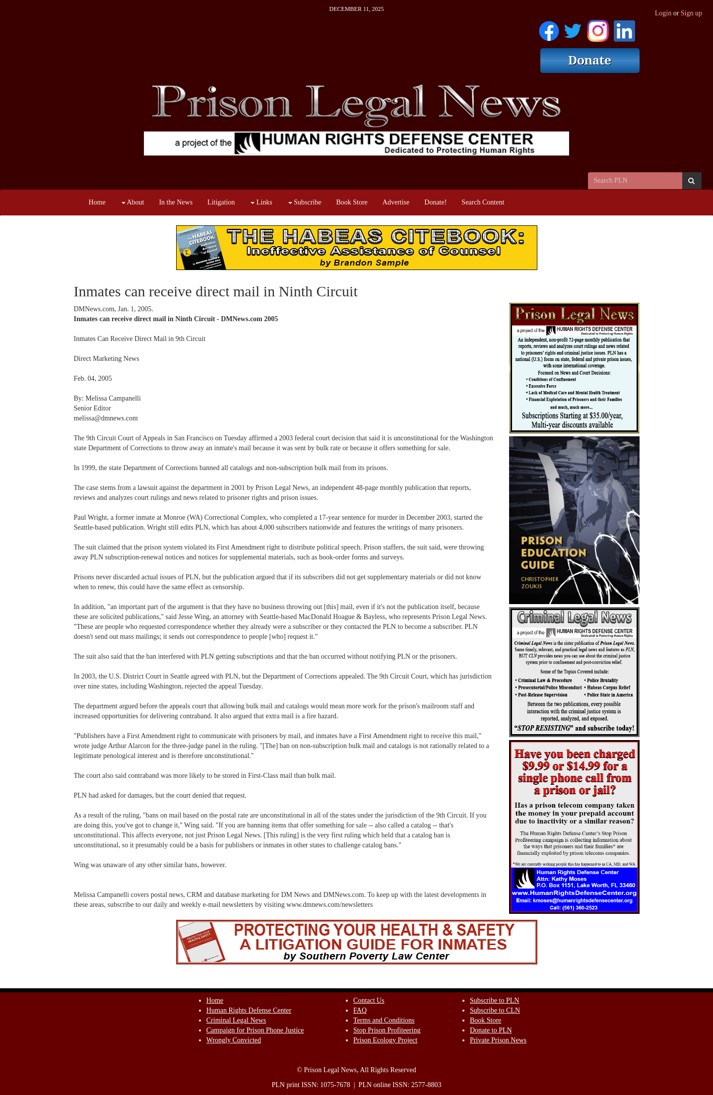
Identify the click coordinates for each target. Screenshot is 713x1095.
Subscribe (305, 202)
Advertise (396, 202)
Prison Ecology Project (385, 1040)
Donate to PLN (491, 1030)
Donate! (435, 202)
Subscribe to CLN (495, 1010)
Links (261, 202)
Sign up (691, 13)
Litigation (221, 202)
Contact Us (369, 1000)
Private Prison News (498, 1040)
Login (663, 13)
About (133, 202)
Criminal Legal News (236, 1020)
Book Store (351, 202)
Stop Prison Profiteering (386, 1030)
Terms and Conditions (383, 1020)
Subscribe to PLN (494, 1000)
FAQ (360, 1010)
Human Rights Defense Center (248, 1010)
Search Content (482, 202)
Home (97, 202)
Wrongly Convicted (233, 1040)
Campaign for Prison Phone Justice (255, 1030)
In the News (176, 202)
